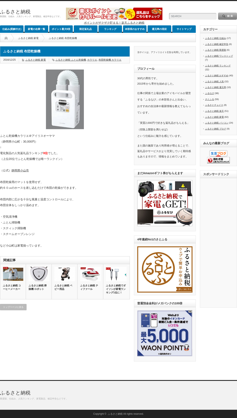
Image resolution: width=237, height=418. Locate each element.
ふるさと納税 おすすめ (216, 75)
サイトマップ (184, 29)
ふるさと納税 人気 (214, 81)
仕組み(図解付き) (11, 29)
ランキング (110, 29)
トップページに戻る (13, 307)
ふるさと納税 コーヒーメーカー (12, 287)
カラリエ (92, 59)
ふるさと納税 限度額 (215, 50)
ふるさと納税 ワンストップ (219, 56)
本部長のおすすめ (135, 29)
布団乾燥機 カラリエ (110, 59)
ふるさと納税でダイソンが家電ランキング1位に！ (116, 289)
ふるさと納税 (15, 11)
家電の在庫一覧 (36, 29)
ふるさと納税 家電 (28, 38)
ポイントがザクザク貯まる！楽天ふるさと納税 (114, 22)
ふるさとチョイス (214, 105)
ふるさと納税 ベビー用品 (63, 287)
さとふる (209, 99)
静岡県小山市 (20, 170)
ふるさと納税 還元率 (215, 87)
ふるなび (209, 93)
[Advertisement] (219, 243)
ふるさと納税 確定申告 (216, 44)
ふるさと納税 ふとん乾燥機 (70, 59)
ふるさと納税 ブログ (215, 129)
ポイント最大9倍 (61, 29)
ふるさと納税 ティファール (89, 287)
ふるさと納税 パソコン (216, 123)
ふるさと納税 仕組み (215, 38)
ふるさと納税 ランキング (218, 65)
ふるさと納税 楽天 (214, 111)
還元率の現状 (159, 29)
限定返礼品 (85, 29)
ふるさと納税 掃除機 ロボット (38, 287)
